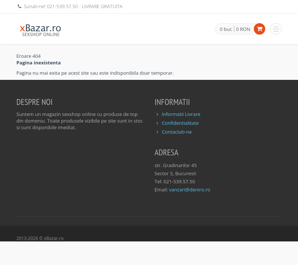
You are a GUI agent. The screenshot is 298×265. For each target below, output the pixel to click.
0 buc (226, 29)
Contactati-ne (177, 131)
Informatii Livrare (181, 114)
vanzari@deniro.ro (189, 189)
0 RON (243, 29)
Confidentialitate (180, 123)
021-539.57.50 (62, 6)
